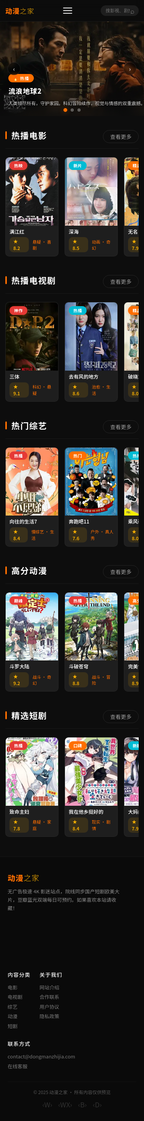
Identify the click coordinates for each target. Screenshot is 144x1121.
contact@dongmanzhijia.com (41, 1056)
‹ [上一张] (14, 68)
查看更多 (120, 136)
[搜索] (117, 11)
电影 (12, 987)
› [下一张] (130, 68)
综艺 (12, 1006)
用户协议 (49, 1006)
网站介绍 (49, 987)
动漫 (12, 1016)
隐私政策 (49, 1016)
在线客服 (17, 1066)
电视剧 (15, 996)
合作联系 (49, 996)
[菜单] (67, 10)
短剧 (12, 1026)
